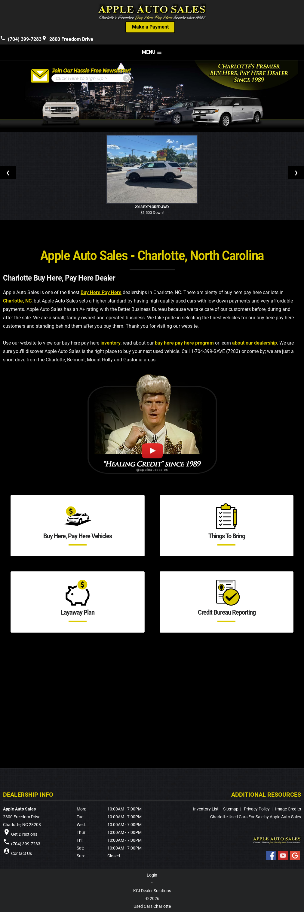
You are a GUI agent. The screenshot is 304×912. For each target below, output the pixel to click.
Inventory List (206, 809)
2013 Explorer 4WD (152, 207)
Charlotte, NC (17, 301)
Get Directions (24, 834)
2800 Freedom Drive (67, 38)
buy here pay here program (184, 343)
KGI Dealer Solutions (152, 890)
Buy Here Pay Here (101, 292)
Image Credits (288, 809)
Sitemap (230, 809)
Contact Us (21, 853)
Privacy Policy (257, 809)
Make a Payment (150, 27)
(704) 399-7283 (20, 38)
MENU (152, 52)
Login (152, 875)
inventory (110, 343)
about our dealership (254, 343)
